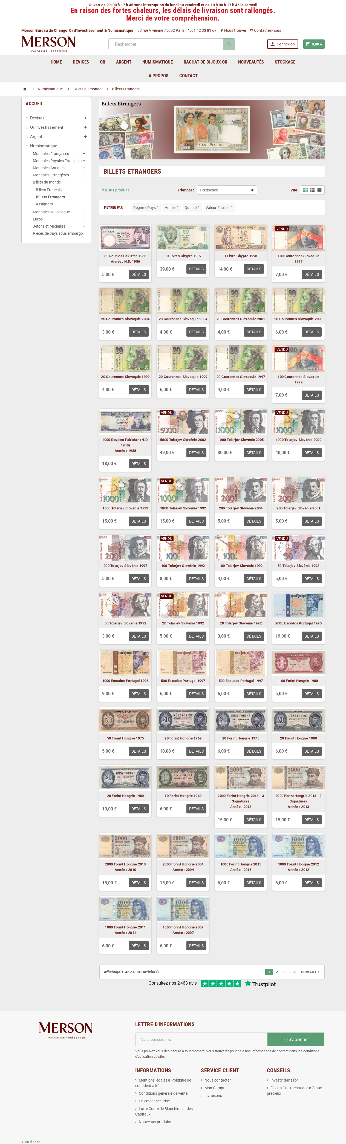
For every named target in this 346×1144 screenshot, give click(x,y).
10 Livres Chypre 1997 (183, 256)
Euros (38, 219)
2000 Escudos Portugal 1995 (298, 623)
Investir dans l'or (284, 1062)
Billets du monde (47, 182)
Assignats (44, 204)
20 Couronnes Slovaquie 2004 (125, 319)
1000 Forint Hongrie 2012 (298, 864)
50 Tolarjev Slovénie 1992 (298, 566)
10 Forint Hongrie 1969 (183, 796)
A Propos (158, 75)
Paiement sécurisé (154, 1083)
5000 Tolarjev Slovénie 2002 (183, 440)
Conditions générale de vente (163, 1075)
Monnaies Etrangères (51, 175)
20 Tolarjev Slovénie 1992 (183, 623)
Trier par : (185, 190)
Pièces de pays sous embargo (58, 233)
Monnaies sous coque (51, 212)
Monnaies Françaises (51, 153)
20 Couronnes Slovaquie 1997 (241, 377)
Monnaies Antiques (49, 168)
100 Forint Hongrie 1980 (298, 681)
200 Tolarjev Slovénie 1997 (125, 566)
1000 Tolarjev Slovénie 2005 (241, 440)
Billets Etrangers (50, 197)
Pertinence (209, 190)
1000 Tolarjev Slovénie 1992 (183, 508)
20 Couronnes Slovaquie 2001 (241, 319)
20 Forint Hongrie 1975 (240, 738)
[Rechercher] (171, 44)
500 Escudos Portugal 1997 (183, 681)
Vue (293, 190)
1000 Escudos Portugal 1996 (125, 681)
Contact (188, 75)
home (56, 62)
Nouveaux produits (155, 1104)
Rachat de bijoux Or (205, 62)
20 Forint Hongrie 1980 (298, 738)
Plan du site (31, 1124)
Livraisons (213, 1077)
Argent (36, 136)
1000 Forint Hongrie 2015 (240, 864)
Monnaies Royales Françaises (58, 161)
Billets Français (49, 190)
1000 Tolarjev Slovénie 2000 (298, 440)
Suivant (310, 972)
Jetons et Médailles (49, 226)
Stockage (285, 62)
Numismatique (43, 146)
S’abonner (296, 1021)
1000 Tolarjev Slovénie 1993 (125, 508)
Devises (37, 118)
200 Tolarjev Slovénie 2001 (298, 508)
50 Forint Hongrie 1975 (125, 738)
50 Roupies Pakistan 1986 (125, 256)
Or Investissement (46, 127)
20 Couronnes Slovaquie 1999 (125, 377)
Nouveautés (251, 62)
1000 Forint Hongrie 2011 (125, 927)
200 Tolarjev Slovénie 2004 (241, 508)
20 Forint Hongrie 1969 (183, 738)
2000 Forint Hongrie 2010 (125, 864)
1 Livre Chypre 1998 (240, 256)
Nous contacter (217, 1062)
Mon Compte (215, 1070)
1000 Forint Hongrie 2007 (183, 927)
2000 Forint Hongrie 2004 (183, 864)
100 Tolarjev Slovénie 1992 (183, 566)
